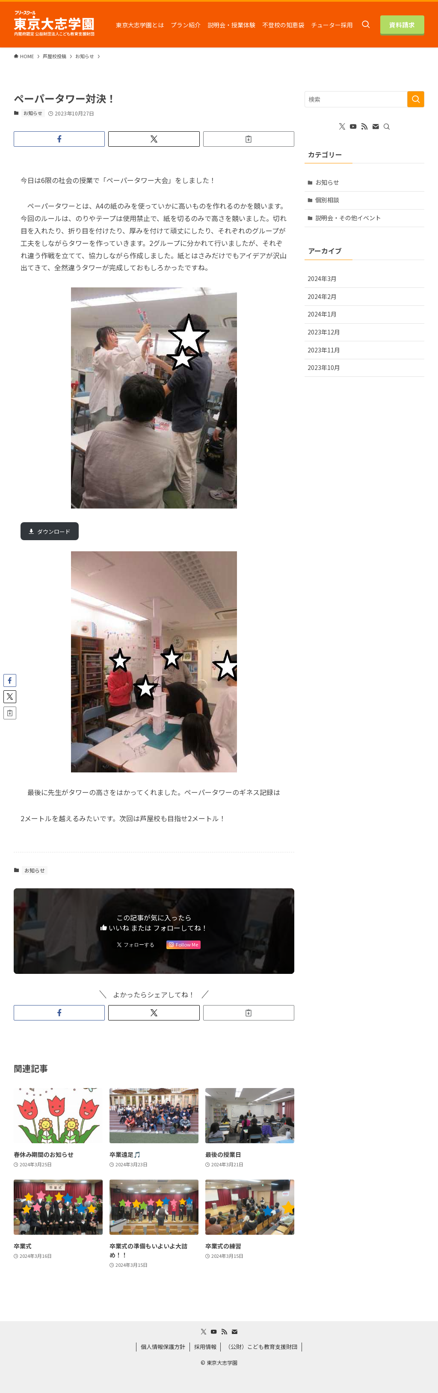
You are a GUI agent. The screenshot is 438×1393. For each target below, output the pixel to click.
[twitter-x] (342, 126)
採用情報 (205, 1347)
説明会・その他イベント (348, 217)
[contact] (375, 126)
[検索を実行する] (415, 99)
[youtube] (353, 126)
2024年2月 (322, 296)
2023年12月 (324, 332)
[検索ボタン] (365, 24)
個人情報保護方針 (163, 1347)
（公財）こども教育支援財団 (261, 1347)
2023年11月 (324, 350)
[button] (59, 139)
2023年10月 (324, 367)
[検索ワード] (364, 99)
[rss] (364, 126)
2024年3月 (322, 278)
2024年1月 (322, 314)
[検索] (386, 126)
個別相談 (327, 199)
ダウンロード (54, 531)
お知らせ (33, 112)
